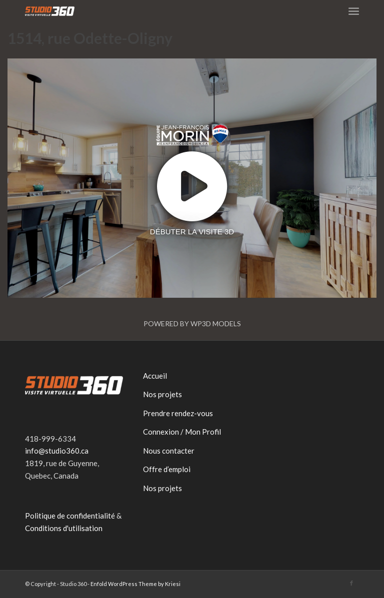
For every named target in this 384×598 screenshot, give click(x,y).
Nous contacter (168, 450)
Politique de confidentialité (70, 515)
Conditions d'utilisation (63, 528)
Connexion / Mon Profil (182, 431)
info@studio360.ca (56, 450)
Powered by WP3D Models (192, 323)
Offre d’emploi (166, 469)
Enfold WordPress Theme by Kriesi (135, 584)
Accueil (155, 375)
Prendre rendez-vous (178, 413)
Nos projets (162, 394)
